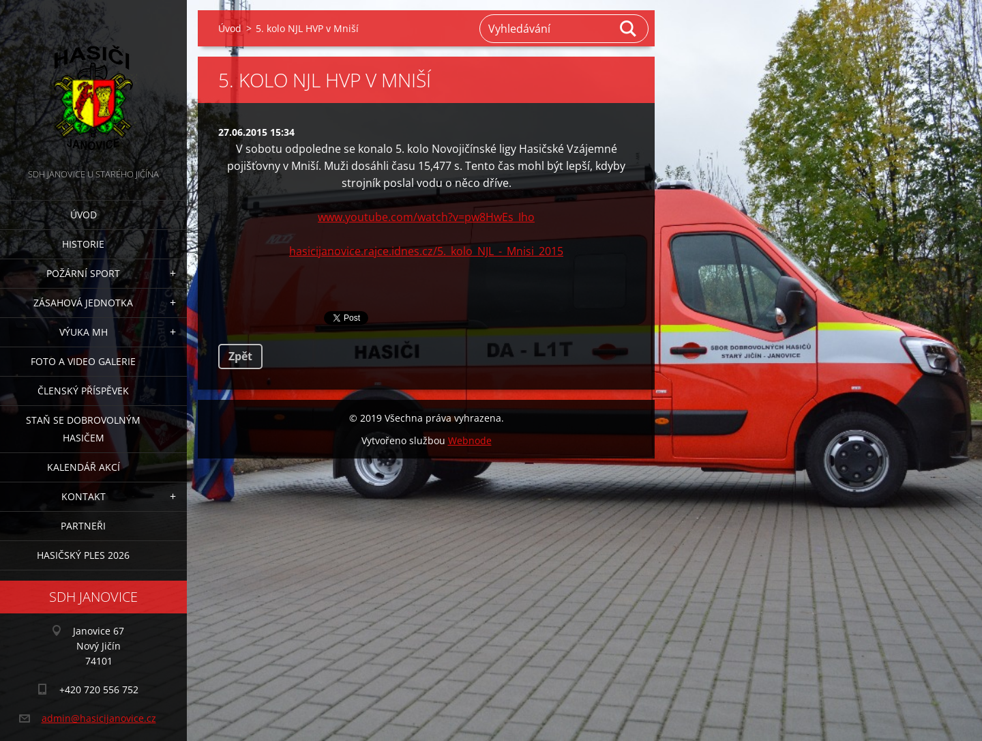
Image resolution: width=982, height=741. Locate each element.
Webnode (470, 440)
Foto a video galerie (83, 361)
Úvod (83, 214)
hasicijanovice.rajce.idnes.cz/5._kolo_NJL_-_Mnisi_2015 (426, 251)
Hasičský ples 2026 (83, 555)
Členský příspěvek (83, 390)
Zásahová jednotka (83, 302)
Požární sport (83, 273)
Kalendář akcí (83, 467)
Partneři (83, 525)
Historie (83, 243)
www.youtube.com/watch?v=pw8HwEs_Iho (426, 216)
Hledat (629, 28)
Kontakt (83, 496)
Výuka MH (83, 331)
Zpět (240, 356)
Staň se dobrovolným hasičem (83, 428)
